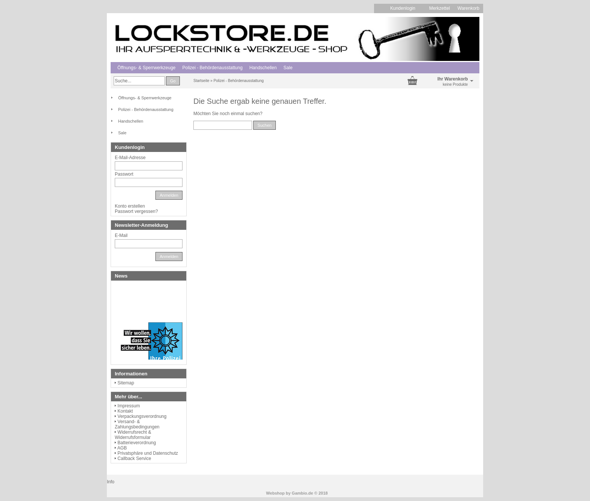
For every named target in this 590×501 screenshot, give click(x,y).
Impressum (128, 405)
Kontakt (125, 411)
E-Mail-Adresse (130, 157)
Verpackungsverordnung (141, 416)
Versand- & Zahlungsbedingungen (137, 424)
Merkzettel (439, 8)
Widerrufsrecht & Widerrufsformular (133, 435)
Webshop (275, 493)
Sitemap (125, 383)
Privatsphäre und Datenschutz (147, 453)
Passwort (124, 174)
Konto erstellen (130, 206)
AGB (122, 448)
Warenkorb (468, 8)
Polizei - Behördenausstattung (212, 67)
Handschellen (263, 67)
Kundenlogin (405, 8)
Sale (287, 67)
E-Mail (121, 235)
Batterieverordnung (136, 442)
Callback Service (134, 458)
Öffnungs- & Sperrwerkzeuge (146, 67)
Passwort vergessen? (136, 211)
